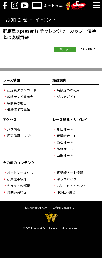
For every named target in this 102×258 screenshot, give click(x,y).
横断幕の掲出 (17, 103)
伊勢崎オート (66, 135)
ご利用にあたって (63, 207)
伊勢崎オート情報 (70, 172)
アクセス (10, 119)
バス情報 (13, 129)
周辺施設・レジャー (21, 135)
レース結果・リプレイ (70, 119)
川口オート (65, 129)
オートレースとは (20, 172)
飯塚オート (65, 148)
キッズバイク (66, 179)
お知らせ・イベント (71, 185)
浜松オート (65, 142)
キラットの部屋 (18, 185)
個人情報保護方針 (36, 207)
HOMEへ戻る (66, 192)
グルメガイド (66, 96)
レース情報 (11, 80)
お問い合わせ (17, 192)
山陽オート (65, 155)
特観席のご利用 (68, 90)
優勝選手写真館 (18, 109)
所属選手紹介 (17, 179)
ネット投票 (53, 5)
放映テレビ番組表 (20, 96)
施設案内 (59, 80)
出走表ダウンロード (21, 90)
